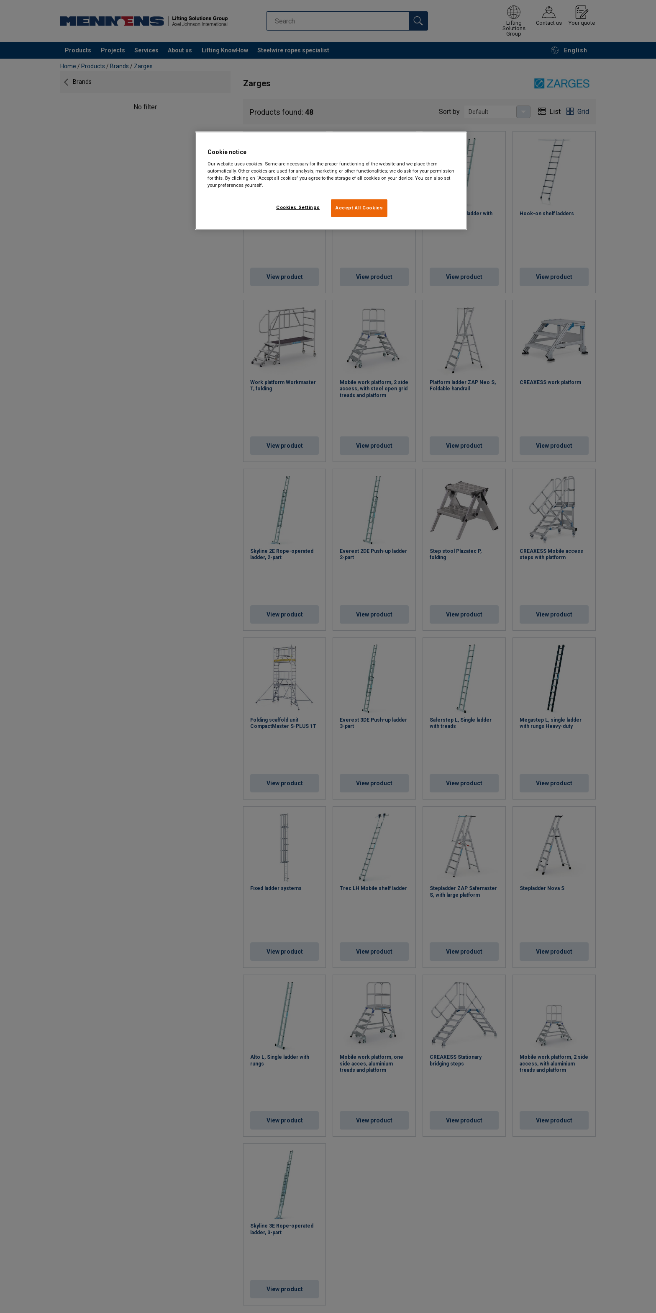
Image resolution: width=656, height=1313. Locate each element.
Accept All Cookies (359, 208)
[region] (331, 181)
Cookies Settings (298, 207)
